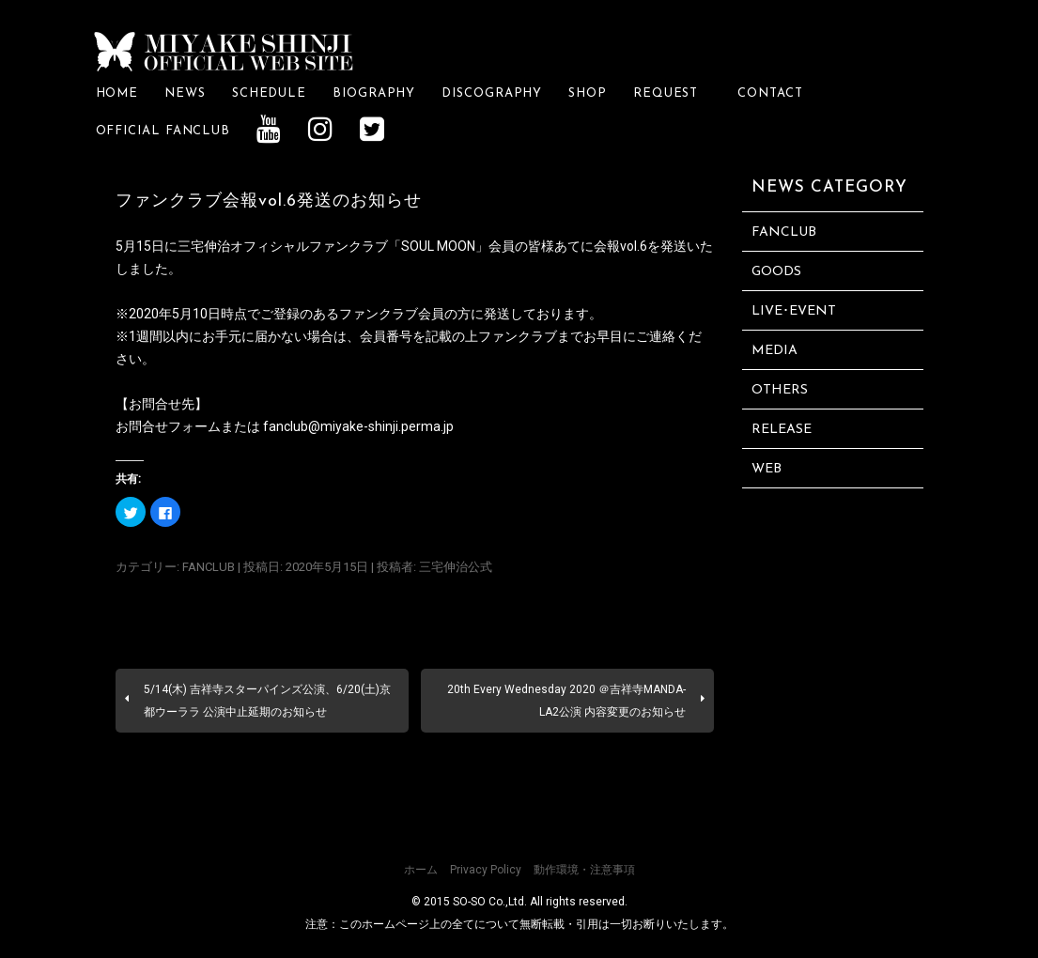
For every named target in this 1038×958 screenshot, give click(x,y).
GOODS (776, 272)
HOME (117, 93)
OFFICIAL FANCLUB (163, 131)
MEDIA (774, 351)
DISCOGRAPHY (492, 93)
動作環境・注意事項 (584, 869)
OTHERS (779, 390)
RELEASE (781, 430)
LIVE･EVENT (793, 311)
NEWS (185, 93)
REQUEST (672, 93)
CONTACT (769, 93)
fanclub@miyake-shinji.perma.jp (358, 425)
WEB (766, 469)
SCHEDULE (269, 93)
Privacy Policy (485, 869)
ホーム (421, 869)
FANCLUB (208, 567)
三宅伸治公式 (455, 567)
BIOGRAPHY (374, 93)
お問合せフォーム (168, 425)
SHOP (587, 93)
